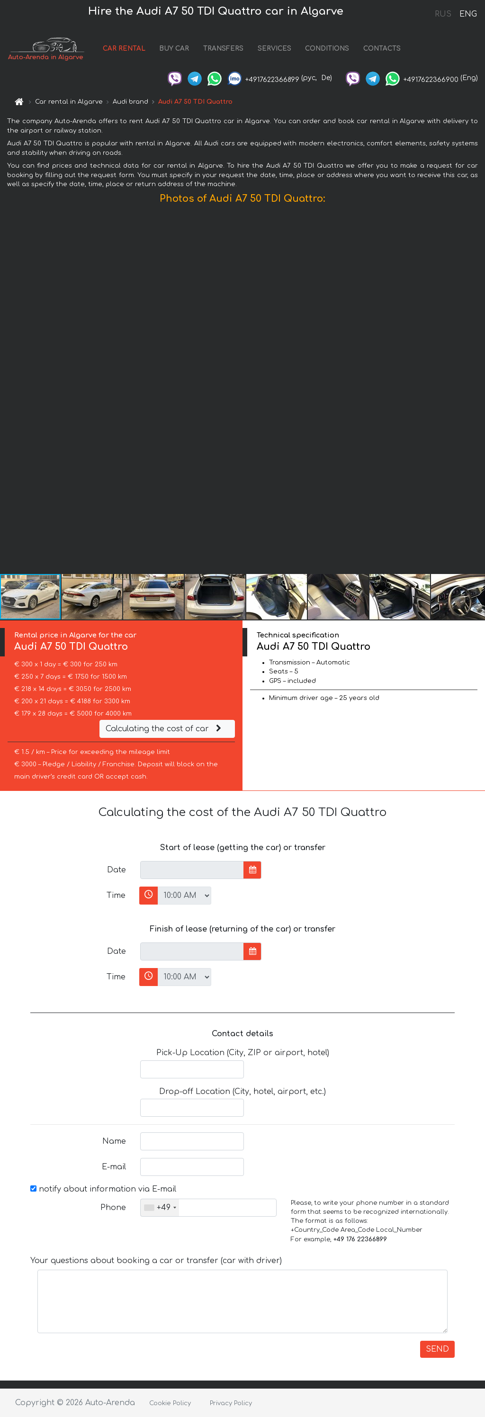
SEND (437, 1349)
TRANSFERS (223, 48)
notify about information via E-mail (103, 1189)
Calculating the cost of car (165, 729)
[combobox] (160, 1207)
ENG (467, 14)
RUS (443, 14)
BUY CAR (174, 48)
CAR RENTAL (124, 48)
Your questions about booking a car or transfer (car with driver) (156, 1260)
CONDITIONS (327, 48)
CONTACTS (382, 48)
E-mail (114, 1167)
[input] (192, 870)
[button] (476, 391)
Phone (113, 1207)
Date (116, 870)
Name (114, 1141)
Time (116, 895)
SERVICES (274, 48)
